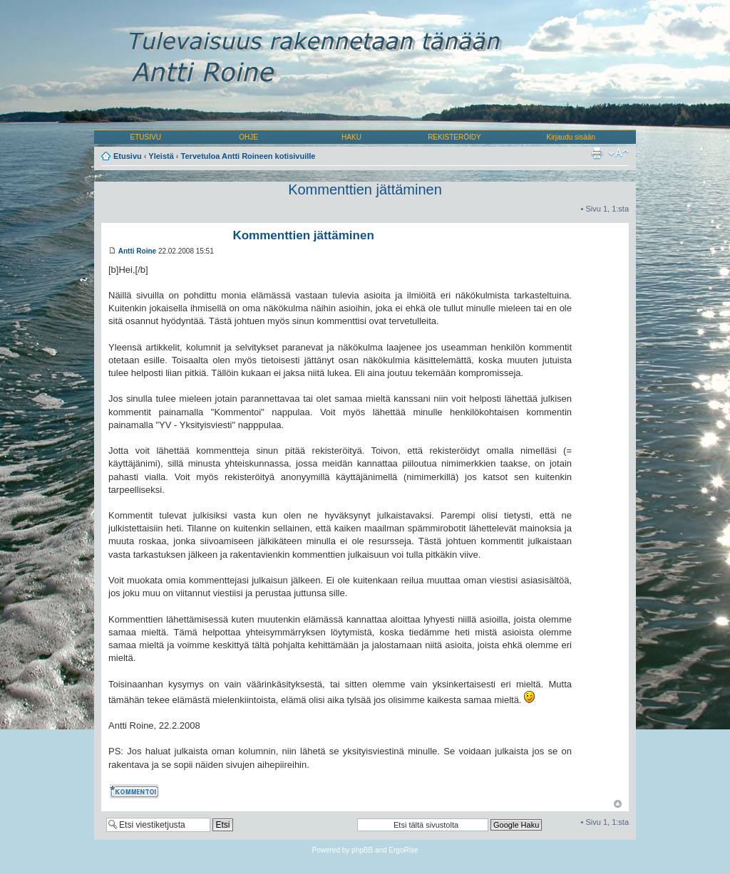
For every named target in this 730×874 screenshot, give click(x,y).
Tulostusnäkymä (597, 153)
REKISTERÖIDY (454, 137)
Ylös (618, 804)
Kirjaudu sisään (571, 137)
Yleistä (160, 156)
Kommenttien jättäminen (365, 189)
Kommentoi (135, 791)
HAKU (351, 137)
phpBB (362, 850)
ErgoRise (403, 850)
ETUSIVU (145, 137)
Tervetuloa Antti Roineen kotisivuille (248, 156)
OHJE (248, 137)
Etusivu (127, 156)
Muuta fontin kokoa (618, 153)
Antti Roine (137, 251)
